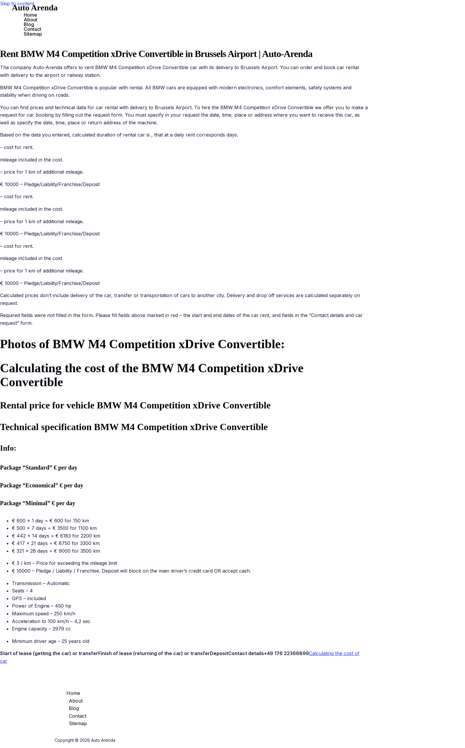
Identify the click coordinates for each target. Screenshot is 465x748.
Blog (29, 24)
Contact (32, 29)
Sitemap (33, 33)
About (30, 19)
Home (30, 14)
